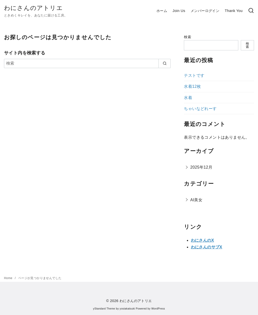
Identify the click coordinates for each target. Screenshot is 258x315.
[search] (164, 63)
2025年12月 (201, 167)
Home (8, 278)
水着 (188, 98)
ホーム (161, 11)
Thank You (234, 11)
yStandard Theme (104, 308)
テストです (194, 75)
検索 (187, 37)
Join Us (179, 11)
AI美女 (196, 200)
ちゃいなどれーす (200, 108)
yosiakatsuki (127, 308)
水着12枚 (192, 86)
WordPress (158, 308)
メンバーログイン (205, 11)
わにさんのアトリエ (33, 7)
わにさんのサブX (206, 247)
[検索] (251, 11)
